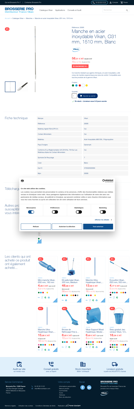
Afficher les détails (102, 220)
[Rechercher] (116, 10)
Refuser (36, 226)
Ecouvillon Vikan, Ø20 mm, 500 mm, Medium (118, 281)
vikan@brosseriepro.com (40, 388)
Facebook (82, 387)
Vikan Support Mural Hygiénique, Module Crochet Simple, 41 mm (95, 330)
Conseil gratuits (51, 369)
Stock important (83, 369)
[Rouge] (80, 85)
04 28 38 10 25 (38, 386)
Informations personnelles (67, 386)
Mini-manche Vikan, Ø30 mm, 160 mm (46, 281)
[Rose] (110, 292)
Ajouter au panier (87, 96)
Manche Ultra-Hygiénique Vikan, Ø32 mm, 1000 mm (94, 281)
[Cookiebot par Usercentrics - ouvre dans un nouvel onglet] (104, 180)
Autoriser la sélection (67, 226)
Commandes (63, 390)
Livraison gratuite (115, 369)
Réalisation (69, 405)
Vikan (86, 118)
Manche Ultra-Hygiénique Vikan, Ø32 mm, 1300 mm (46, 330)
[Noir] (75, 295)
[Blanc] (83, 85)
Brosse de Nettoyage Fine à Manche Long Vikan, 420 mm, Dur (71, 330)
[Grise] (77, 295)
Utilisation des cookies (25, 406)
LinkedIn (89, 387)
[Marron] (89, 344)
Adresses (62, 395)
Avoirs (61, 393)
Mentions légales (10, 406)
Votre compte (64, 382)
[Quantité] (74, 95)
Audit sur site (19, 369)
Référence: (75, 27)
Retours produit (64, 388)
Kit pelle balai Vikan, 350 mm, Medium (70, 281)
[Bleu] (76, 85)
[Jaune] (86, 85)
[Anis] (91, 344)
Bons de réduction (65, 397)
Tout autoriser (98, 226)
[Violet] (125, 292)
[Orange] (73, 295)
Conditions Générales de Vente (45, 406)
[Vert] (73, 85)
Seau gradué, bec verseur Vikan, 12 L (118, 330)
